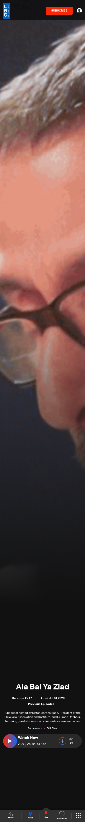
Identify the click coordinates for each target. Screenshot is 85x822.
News (30, 815)
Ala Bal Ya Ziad (42, 687)
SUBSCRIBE (59, 10)
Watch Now (28, 738)
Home (11, 815)
